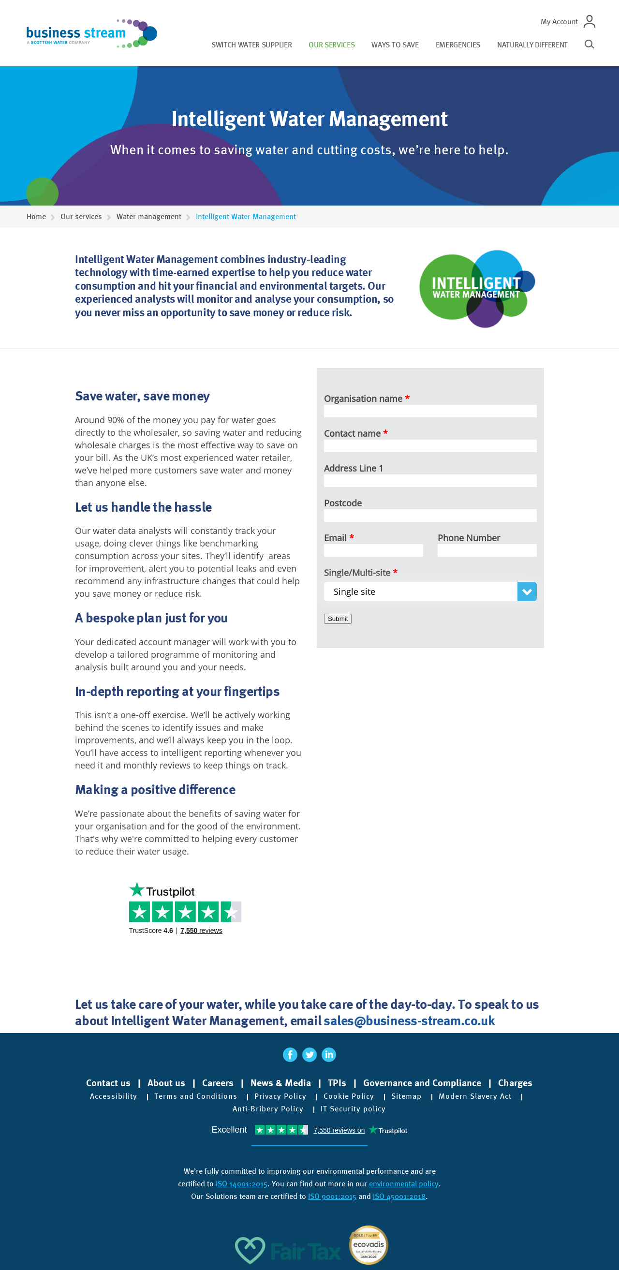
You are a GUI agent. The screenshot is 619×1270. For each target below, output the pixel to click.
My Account (559, 21)
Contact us (108, 1083)
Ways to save (394, 44)
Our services (331, 44)
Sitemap (406, 1096)
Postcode (343, 503)
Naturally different (532, 44)
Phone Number (469, 538)
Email (335, 538)
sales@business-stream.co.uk (409, 1020)
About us (166, 1083)
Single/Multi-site (357, 572)
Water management (149, 216)
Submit (338, 618)
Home (36, 216)
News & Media (281, 1083)
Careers (218, 1083)
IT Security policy (353, 1109)
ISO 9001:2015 (332, 1196)
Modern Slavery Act (475, 1096)
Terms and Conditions (195, 1096)
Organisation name (363, 398)
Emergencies (458, 44)
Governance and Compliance (422, 1083)
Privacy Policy (280, 1096)
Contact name (352, 433)
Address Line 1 (353, 468)
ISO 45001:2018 (399, 1196)
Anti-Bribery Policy (268, 1109)
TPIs (337, 1083)
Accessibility (113, 1096)
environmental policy (404, 1183)
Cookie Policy (349, 1096)
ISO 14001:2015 (241, 1183)
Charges (515, 1083)
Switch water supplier (251, 44)
